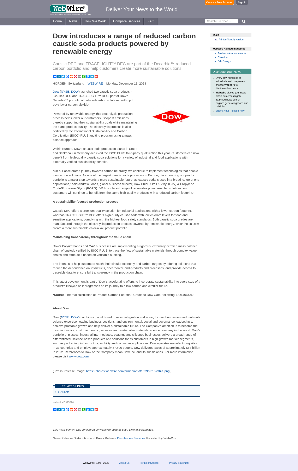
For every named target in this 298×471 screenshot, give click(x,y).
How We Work (95, 21)
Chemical (223, 57)
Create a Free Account (219, 2)
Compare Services (126, 21)
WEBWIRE (95, 83)
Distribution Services (131, 438)
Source (63, 392)
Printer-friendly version (231, 39)
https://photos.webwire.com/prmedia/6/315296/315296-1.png (128, 371)
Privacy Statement (179, 462)
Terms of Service (149, 462)
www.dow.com (79, 356)
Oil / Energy (224, 61)
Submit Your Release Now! (230, 110)
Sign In (242, 2)
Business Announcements (232, 53)
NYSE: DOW (70, 91)
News (73, 21)
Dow (56, 91)
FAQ (151, 21)
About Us (124, 462)
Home (57, 21)
